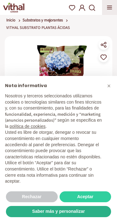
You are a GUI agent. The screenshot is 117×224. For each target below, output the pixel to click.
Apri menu (109, 7)
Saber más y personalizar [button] (58, 211)
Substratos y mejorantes (42, 20)
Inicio (10, 20)
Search (92, 8)
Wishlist (72, 8)
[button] (109, 86)
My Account (82, 8)
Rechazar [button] (31, 196)
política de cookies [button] (28, 126)
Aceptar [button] (85, 196)
